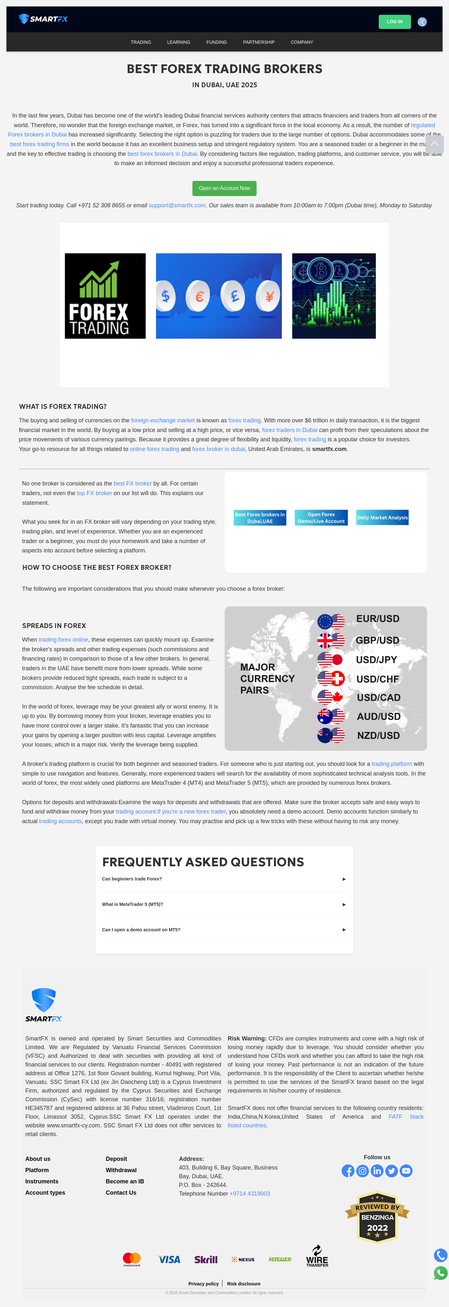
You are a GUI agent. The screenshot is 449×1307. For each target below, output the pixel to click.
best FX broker (133, 483)
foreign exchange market (162, 420)
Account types (45, 1192)
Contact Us (121, 1192)
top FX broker (94, 493)
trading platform (392, 764)
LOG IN (394, 21)
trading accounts (60, 821)
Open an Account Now (224, 188)
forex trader (211, 811)
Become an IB (125, 1181)
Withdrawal (121, 1170)
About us (38, 1159)
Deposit (116, 1159)
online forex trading (154, 449)
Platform (37, 1170)
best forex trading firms (39, 144)
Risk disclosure (244, 1283)
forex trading (245, 420)
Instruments (42, 1181)
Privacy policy (204, 1283)
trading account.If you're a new (156, 811)
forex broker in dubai (218, 449)
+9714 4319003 (249, 1193)
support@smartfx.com (177, 205)
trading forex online (63, 639)
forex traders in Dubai (289, 430)
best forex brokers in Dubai (162, 154)
